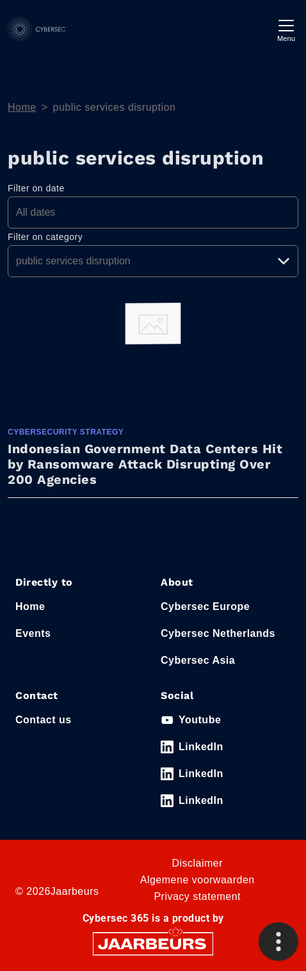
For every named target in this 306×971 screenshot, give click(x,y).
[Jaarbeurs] (153, 943)
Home (22, 107)
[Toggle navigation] (286, 29)
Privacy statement (197, 896)
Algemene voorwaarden (197, 879)
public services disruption (114, 107)
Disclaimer (197, 863)
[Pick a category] (153, 261)
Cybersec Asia (198, 660)
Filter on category (45, 237)
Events (33, 633)
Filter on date (36, 188)
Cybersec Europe (205, 606)
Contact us (43, 719)
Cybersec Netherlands (218, 633)
